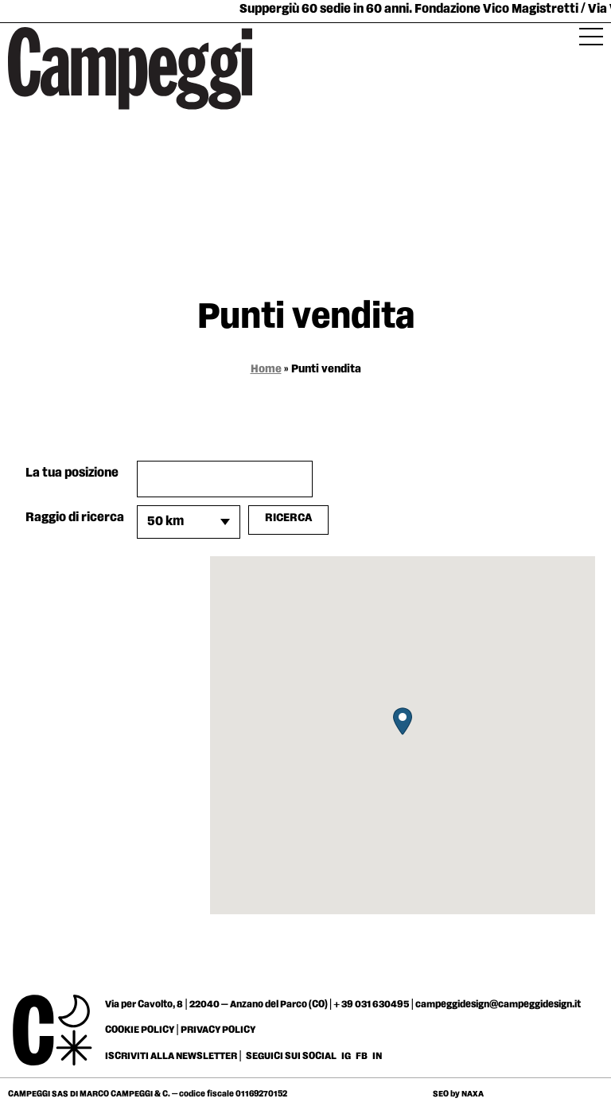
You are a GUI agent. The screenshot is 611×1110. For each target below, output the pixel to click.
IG (346, 1056)
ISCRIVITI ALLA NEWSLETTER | (173, 1056)
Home (266, 369)
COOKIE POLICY (139, 1029)
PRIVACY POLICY (218, 1029)
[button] (402, 721)
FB (362, 1056)
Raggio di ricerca (74, 518)
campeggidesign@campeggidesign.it (498, 1004)
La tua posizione (72, 473)
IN (377, 1056)
